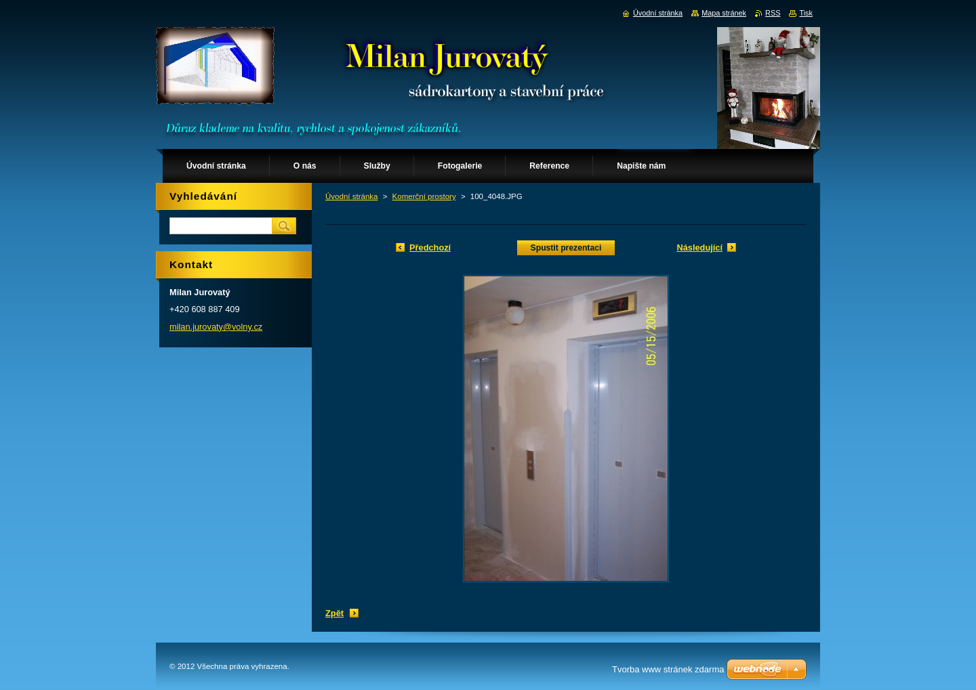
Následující (699, 247)
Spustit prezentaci (566, 248)
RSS (772, 13)
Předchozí (430, 247)
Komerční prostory (424, 196)
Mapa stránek (724, 13)
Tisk (806, 13)
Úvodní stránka (351, 196)
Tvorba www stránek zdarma (668, 669)
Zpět (334, 613)
